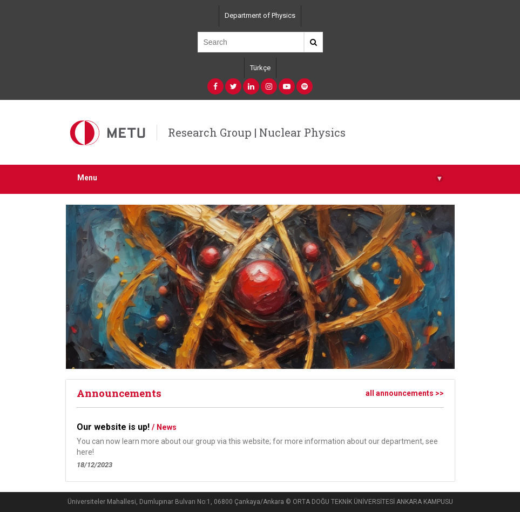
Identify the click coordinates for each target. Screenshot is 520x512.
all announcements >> (405, 393)
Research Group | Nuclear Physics (257, 132)
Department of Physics (260, 15)
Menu (260, 178)
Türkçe (260, 68)
